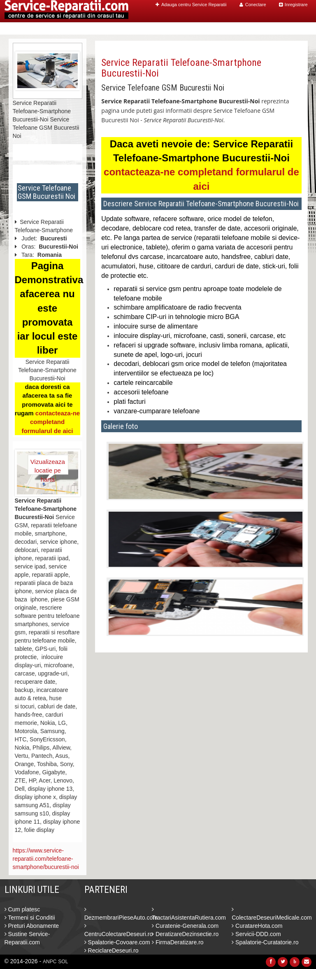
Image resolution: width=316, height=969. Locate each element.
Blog (265, 29)
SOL (63, 961)
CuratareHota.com (257, 925)
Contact (290, 29)
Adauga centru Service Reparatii (191, 4)
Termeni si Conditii (30, 917)
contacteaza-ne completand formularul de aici (50, 422)
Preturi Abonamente (32, 925)
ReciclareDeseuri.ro (111, 950)
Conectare (252, 4)
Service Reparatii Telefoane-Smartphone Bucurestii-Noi (181, 68)
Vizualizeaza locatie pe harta (47, 466)
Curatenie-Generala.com (185, 925)
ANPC (49, 961)
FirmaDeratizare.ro (178, 942)
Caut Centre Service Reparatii (205, 29)
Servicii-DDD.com (256, 934)
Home (145, 29)
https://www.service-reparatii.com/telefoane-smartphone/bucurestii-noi (46, 858)
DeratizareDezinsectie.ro (185, 934)
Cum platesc (22, 909)
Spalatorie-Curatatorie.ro (265, 942)
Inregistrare (293, 4)
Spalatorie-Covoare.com (117, 942)
